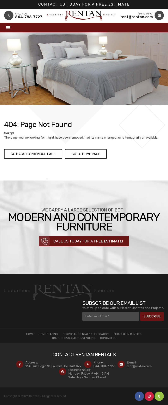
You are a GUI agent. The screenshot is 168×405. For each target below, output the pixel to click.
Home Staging (48, 334)
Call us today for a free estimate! (88, 241)
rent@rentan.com (139, 366)
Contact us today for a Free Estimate (84, 4)
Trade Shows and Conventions (73, 338)
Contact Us (108, 338)
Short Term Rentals (128, 334)
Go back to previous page (33, 154)
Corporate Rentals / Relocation (86, 334)
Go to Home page (86, 154)
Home (30, 334)
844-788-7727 (104, 366)
